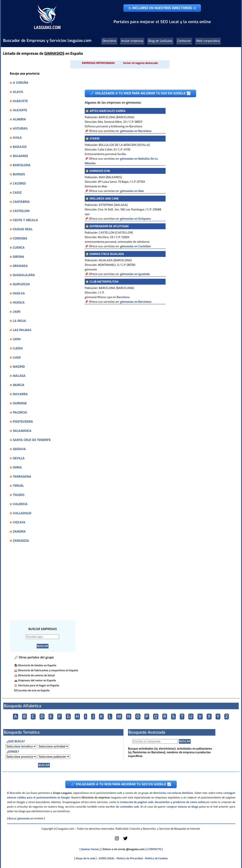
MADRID (19, 367)
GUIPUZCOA (21, 284)
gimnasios (23, 818)
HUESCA (19, 303)
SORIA (17, 467)
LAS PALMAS (22, 330)
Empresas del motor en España (37, 680)
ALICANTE (20, 110)
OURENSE (20, 403)
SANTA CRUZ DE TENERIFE (32, 440)
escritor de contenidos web (122, 806)
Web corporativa (208, 41)
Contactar (184, 41)
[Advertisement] (45, 584)
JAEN (16, 312)
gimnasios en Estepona (135, 218)
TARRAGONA (22, 477)
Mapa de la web (85, 858)
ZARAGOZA (21, 541)
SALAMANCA (22, 431)
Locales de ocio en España (34, 690)
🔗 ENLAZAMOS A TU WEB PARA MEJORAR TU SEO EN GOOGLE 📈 (140, 93)
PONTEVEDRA (23, 422)
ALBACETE (20, 101)
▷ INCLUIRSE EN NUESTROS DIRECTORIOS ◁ (162, 8)
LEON (17, 339)
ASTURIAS (20, 128)
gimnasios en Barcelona (135, 131)
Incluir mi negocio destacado (140, 63)
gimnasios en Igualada (135, 274)
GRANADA (20, 266)
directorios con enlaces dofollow (173, 793)
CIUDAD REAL (23, 229)
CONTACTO (154, 849)
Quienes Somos (90, 849)
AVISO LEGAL (106, 858)
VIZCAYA (19, 522)
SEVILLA (19, 458)
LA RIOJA (19, 321)
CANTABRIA (21, 202)
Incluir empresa (132, 41)
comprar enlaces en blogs (182, 806)
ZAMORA (19, 532)
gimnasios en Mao (132, 191)
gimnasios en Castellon (135, 246)
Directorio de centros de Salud (36, 675)
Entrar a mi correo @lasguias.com (124, 849)
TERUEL (18, 486)
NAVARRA (20, 394)
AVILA (17, 138)
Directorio (109, 41)
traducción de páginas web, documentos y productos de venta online (162, 802)
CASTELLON (21, 211)
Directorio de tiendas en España (37, 665)
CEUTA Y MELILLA (25, 220)
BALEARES (20, 156)
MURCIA (18, 385)
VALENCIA (20, 504)
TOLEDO (18, 495)
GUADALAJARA (24, 275)
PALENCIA (20, 412)
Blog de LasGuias (160, 41)
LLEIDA (18, 348)
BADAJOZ (20, 147)
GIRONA (18, 257)
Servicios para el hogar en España (38, 685)
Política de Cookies (156, 858)
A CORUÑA (20, 83)
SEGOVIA (19, 449)
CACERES (19, 183)
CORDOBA (20, 238)
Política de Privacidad (130, 858)
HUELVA (19, 293)
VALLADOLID (22, 513)
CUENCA (19, 248)
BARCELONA (22, 165)
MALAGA (19, 376)
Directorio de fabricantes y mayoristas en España (48, 670)
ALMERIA (19, 119)
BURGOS (19, 174)
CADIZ (17, 193)
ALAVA (18, 92)
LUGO (17, 357)
